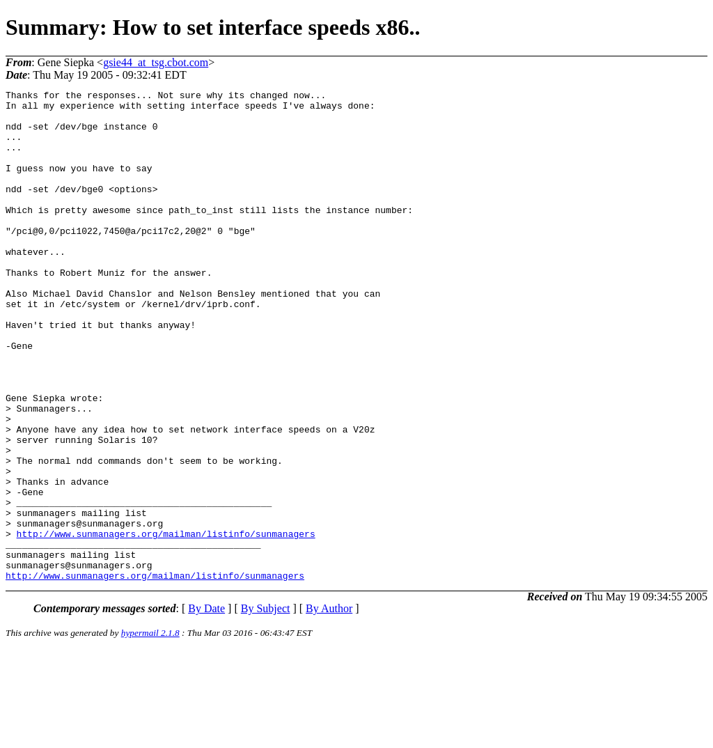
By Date (206, 706)
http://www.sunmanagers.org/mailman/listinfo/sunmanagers (166, 623)
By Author (329, 706)
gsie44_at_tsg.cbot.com (155, 62)
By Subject (265, 706)
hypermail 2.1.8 (150, 731)
